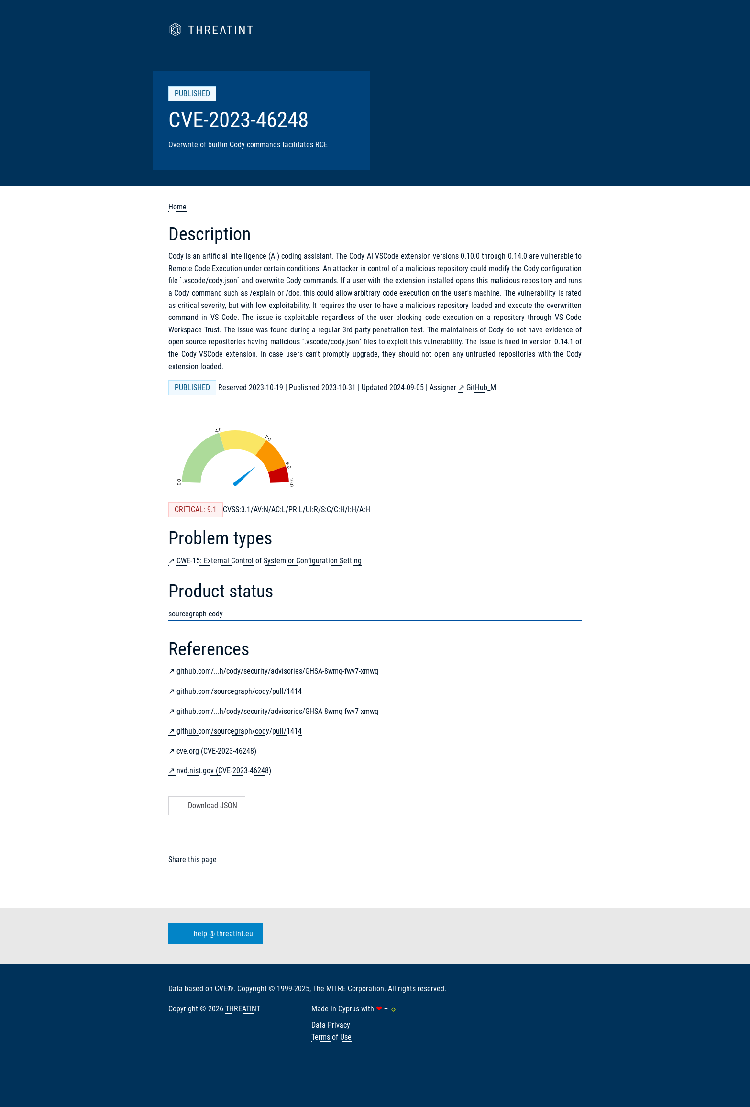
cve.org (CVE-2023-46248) (216, 751)
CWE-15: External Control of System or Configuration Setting (269, 560)
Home (177, 206)
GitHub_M (481, 387)
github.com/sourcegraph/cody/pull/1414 (239, 691)
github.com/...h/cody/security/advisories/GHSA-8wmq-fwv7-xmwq (277, 671)
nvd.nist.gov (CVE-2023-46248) (223, 770)
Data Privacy (330, 1025)
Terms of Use (331, 1036)
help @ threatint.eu (214, 934)
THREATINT (242, 1008)
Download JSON (206, 805)
